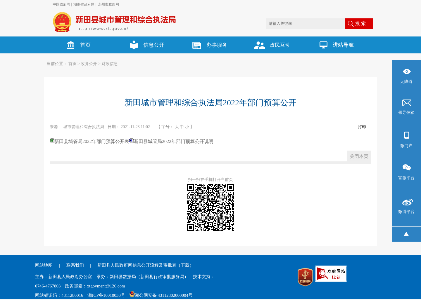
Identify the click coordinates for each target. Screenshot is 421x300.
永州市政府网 (108, 4)
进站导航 (334, 44)
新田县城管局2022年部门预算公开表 (91, 141)
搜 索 (360, 23)
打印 (362, 127)
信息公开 (144, 44)
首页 (76, 44)
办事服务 (207, 44)
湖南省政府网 (83, 4)
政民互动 (271, 44)
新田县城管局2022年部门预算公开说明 (173, 141)
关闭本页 (359, 156)
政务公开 (89, 64)
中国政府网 (61, 4)
